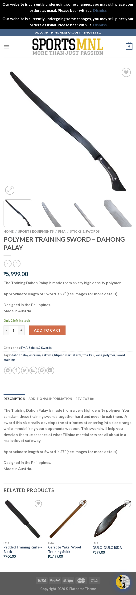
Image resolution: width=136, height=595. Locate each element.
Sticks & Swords (85, 231)
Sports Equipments (36, 231)
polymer (109, 355)
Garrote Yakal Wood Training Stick (64, 549)
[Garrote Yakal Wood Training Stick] (68, 519)
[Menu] (6, 46)
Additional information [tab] (50, 399)
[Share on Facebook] (16, 370)
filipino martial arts (67, 355)
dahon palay (19, 355)
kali (91, 355)
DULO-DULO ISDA (107, 548)
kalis (98, 355)
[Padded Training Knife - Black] (23, 519)
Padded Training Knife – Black (23, 549)
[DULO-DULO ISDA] (112, 519)
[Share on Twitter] (25, 370)
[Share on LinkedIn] (50, 370)
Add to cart (47, 330)
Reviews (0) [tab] (84, 399)
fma (85, 355)
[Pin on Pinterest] (42, 370)
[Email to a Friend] (33, 370)
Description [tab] (14, 399)
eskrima (47, 355)
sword (120, 355)
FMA (62, 231)
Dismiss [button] (100, 10)
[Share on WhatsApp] (8, 370)
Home (9, 231)
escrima (35, 355)
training (9, 360)
